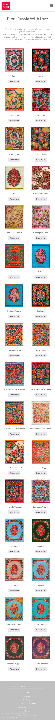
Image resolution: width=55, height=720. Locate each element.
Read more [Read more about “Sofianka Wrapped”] (40, 630)
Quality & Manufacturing (27, 704)
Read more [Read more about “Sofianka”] (14, 551)
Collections (27, 696)
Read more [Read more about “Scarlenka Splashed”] (14, 473)
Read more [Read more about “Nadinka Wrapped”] (14, 316)
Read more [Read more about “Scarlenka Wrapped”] (40, 473)
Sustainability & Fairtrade (27, 707)
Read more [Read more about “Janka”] (14, 81)
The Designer (27, 700)
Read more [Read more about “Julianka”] (14, 199)
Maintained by (9, 717)
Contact (27, 711)
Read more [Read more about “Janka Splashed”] (14, 120)
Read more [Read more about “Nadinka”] (40, 277)
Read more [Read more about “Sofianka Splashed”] (14, 630)
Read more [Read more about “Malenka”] (14, 277)
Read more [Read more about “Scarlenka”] (40, 316)
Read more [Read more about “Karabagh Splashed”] (40, 199)
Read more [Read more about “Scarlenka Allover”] (14, 355)
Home (27, 692)
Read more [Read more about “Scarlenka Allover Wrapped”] (14, 395)
